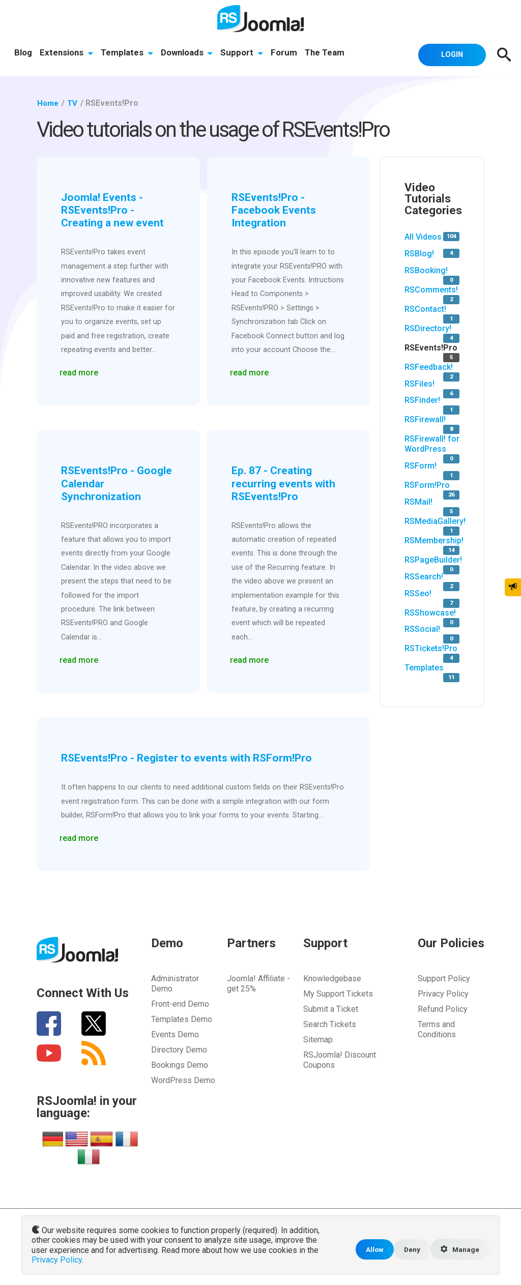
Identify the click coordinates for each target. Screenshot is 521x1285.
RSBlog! (419, 253)
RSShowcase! (430, 612)
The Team (328, 53)
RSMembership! (434, 540)
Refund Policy (443, 1007)
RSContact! (425, 308)
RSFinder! (422, 400)
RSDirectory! (427, 328)
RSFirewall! (425, 419)
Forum (287, 53)
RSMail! (418, 501)
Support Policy (444, 977)
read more (80, 370)
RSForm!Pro (427, 485)
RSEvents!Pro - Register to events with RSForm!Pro (193, 756)
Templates (128, 53)
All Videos (423, 237)
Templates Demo (181, 1018)
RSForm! (420, 466)
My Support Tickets (338, 992)
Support (244, 53)
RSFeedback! (428, 366)
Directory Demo (179, 1048)
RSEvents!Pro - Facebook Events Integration (275, 209)
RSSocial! (422, 629)
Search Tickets (329, 1023)
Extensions (67, 53)
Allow (371, 1250)
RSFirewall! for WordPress (431, 444)
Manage (459, 1250)
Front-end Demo (180, 1002)
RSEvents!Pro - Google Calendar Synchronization (104, 482)
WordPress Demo (183, 1079)
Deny (409, 1250)
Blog (23, 53)
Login (448, 54)
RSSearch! (423, 576)
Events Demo (175, 1033)
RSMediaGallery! (435, 520)
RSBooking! (426, 270)
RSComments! (431, 289)
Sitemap (318, 1038)
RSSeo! (417, 593)
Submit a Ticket (330, 1007)
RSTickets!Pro (430, 648)
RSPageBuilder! (433, 559)
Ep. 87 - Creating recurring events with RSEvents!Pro (286, 482)
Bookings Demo (179, 1063)
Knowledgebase (332, 977)
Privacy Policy (443, 992)
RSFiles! (419, 383)
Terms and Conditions (437, 1028)
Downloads (188, 53)
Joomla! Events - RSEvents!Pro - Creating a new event (115, 209)
